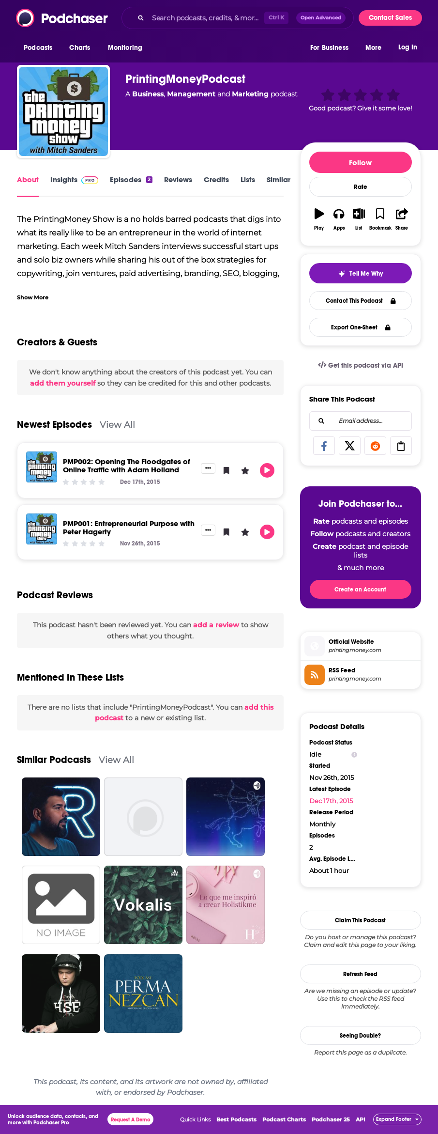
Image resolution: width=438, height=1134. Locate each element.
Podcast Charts (284, 1119)
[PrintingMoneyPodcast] (63, 111)
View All (117, 424)
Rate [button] (360, 187)
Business (148, 94)
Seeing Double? (360, 1035)
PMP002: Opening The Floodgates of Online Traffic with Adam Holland (126, 465)
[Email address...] (360, 421)
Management (191, 94)
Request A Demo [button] (131, 1120)
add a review (216, 625)
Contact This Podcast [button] (361, 300)
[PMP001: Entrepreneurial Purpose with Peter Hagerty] (41, 528)
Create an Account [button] (360, 589)
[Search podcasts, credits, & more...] (206, 18)
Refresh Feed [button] (360, 974)
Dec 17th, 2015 (331, 801)
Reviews (178, 179)
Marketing (250, 94)
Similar (278, 179)
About (28, 179)
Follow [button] (360, 162)
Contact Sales (390, 18)
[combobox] (237, 18)
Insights (74, 179)
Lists (248, 179)
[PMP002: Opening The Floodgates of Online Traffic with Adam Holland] (41, 466)
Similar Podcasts (54, 760)
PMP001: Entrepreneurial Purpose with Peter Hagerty (129, 527)
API (360, 1119)
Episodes (131, 179)
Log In (407, 47)
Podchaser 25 (331, 1119)
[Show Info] (354, 754)
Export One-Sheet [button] (361, 327)
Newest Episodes (54, 425)
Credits (216, 179)
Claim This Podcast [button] (360, 920)
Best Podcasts (236, 1119)
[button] (40, 48)
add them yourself (62, 383)
